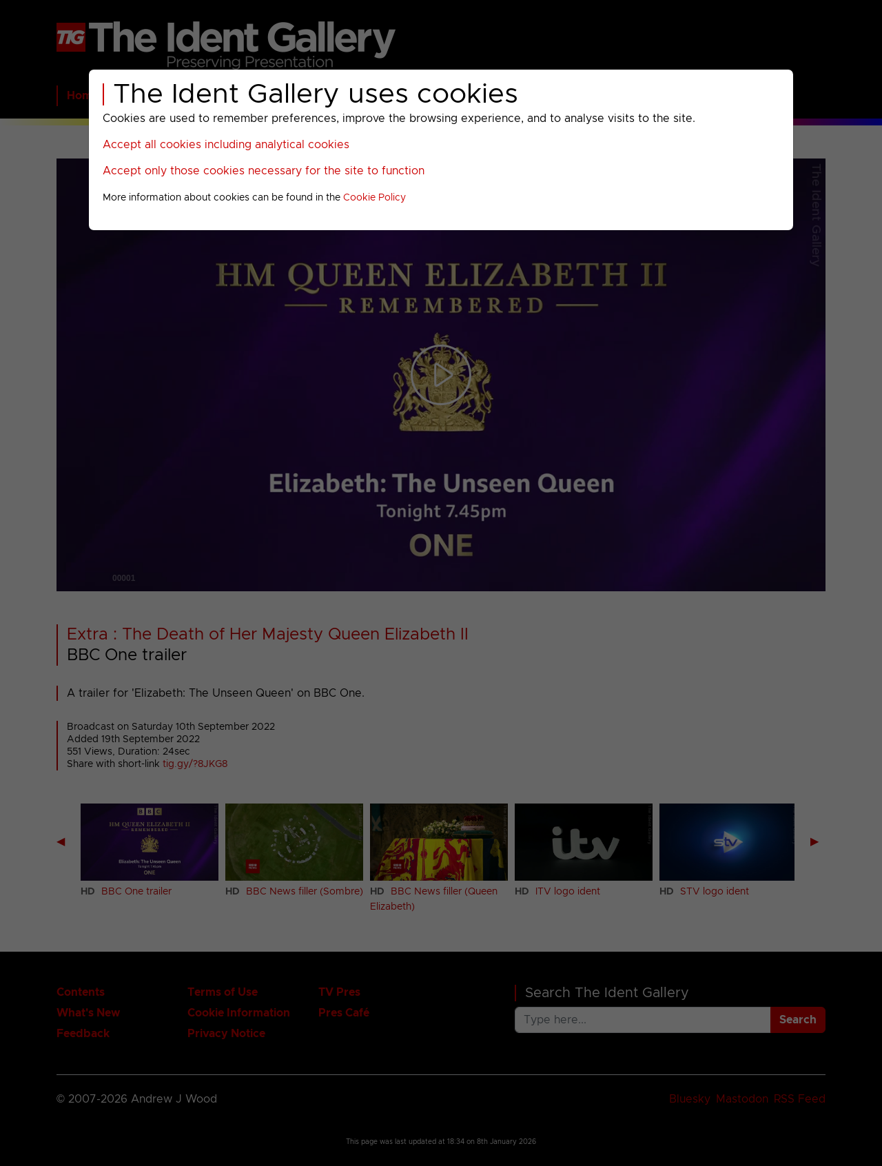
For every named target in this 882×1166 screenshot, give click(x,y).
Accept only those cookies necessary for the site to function (263, 170)
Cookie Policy (374, 198)
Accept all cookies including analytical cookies (226, 144)
